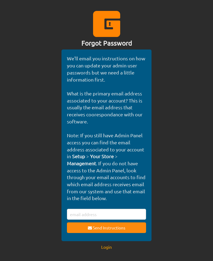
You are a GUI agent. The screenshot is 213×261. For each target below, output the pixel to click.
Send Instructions (106, 227)
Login (106, 247)
